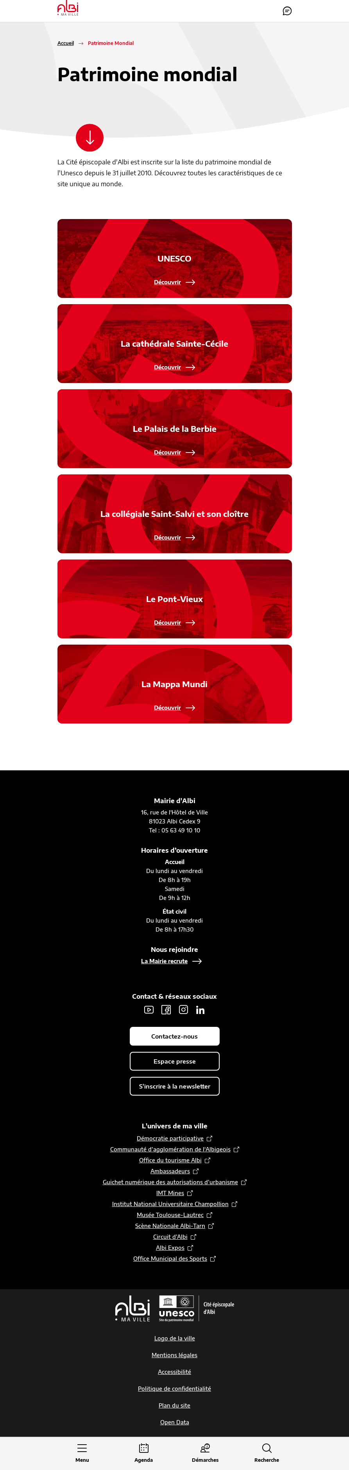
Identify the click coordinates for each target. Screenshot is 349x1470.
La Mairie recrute (164, 961)
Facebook (166, 1010)
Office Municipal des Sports (170, 1259)
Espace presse (175, 1061)
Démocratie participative (170, 1138)
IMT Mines (170, 1193)
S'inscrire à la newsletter (174, 1086)
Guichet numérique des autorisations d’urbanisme (170, 1182)
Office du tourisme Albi (170, 1160)
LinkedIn (200, 1010)
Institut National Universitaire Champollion (170, 1204)
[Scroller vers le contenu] (91, 138)
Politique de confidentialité (174, 1389)
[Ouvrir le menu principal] (82, 1454)
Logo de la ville (174, 1338)
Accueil (65, 43)
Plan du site (174, 1405)
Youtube (149, 1010)
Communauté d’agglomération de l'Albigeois (170, 1149)
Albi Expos (170, 1248)
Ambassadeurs (170, 1171)
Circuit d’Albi (170, 1237)
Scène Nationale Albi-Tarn (170, 1226)
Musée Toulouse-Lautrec (170, 1215)
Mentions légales (174, 1355)
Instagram (183, 1010)
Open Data (174, 1422)
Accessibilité (174, 1372)
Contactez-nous (287, 11)
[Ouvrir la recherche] (267, 1454)
